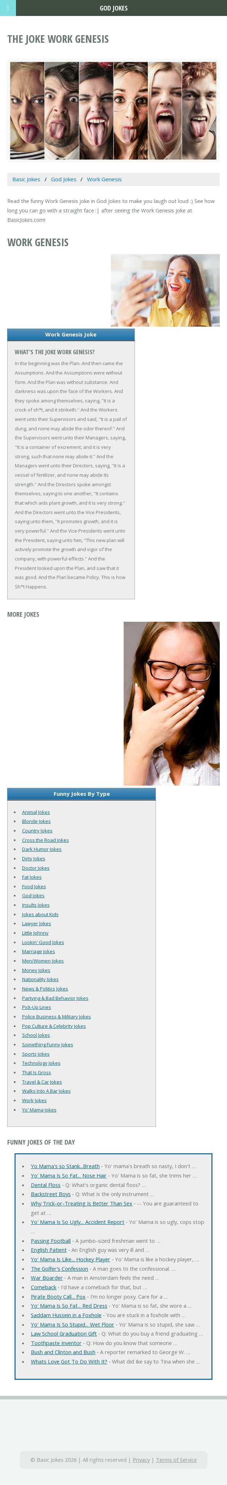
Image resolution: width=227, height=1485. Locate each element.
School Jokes (36, 1035)
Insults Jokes (36, 905)
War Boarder (47, 1277)
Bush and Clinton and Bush (63, 1352)
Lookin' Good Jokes (43, 942)
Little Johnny (35, 933)
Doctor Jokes (36, 868)
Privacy (141, 1459)
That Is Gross (36, 1072)
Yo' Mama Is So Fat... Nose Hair (69, 1175)
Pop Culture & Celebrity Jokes (54, 1026)
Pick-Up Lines (36, 1007)
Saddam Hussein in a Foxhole (66, 1315)
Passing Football (51, 1240)
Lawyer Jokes (36, 923)
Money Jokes (36, 970)
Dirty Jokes (33, 858)
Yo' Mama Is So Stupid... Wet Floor (72, 1324)
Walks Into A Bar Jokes (46, 1091)
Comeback (43, 1287)
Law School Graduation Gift (64, 1333)
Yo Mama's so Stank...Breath (65, 1166)
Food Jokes (34, 886)
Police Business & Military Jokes (56, 1016)
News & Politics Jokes (45, 988)
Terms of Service (176, 1459)
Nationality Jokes (40, 979)
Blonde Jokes (36, 821)
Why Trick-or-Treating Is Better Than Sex (81, 1203)
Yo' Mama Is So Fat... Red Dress (69, 1305)
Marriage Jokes (38, 951)
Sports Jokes (36, 1054)
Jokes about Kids (40, 914)
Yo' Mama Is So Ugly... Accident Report (77, 1221)
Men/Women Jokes (43, 960)
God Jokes (33, 895)
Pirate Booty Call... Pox (58, 1296)
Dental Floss (46, 1184)
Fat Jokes (32, 877)
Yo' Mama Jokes (39, 1109)
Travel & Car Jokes (42, 1082)
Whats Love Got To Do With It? (69, 1361)
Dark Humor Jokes (42, 849)
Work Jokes (34, 1100)
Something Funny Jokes (47, 1044)
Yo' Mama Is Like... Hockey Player (70, 1259)
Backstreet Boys (51, 1193)
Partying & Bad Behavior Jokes (55, 998)
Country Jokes (37, 830)
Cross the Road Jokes (45, 840)
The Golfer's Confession (59, 1268)
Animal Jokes (36, 812)
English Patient (49, 1249)
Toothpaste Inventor (56, 1343)
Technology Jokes (41, 1063)
